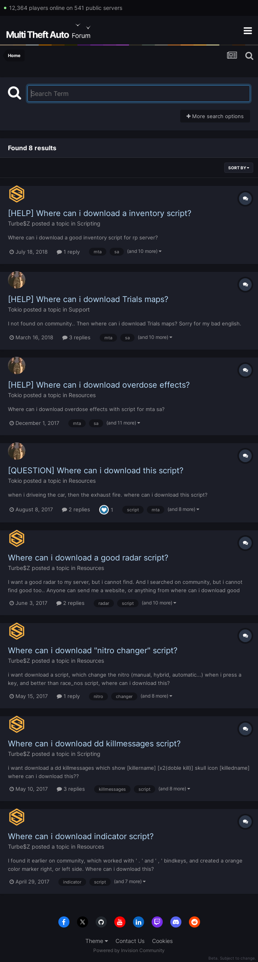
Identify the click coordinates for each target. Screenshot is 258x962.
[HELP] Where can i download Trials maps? (88, 299)
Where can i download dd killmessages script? (94, 743)
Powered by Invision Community (129, 950)
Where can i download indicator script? (81, 836)
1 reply (68, 252)
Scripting (88, 223)
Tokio (15, 309)
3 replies (76, 337)
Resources (82, 395)
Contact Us (130, 940)
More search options (215, 116)
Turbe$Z (19, 223)
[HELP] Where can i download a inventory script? (99, 213)
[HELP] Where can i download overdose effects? (99, 385)
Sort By (238, 167)
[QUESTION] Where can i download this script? (95, 470)
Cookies (162, 940)
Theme (96, 940)
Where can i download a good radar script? (88, 557)
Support (79, 309)
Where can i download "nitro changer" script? (92, 650)
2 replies (76, 509)
